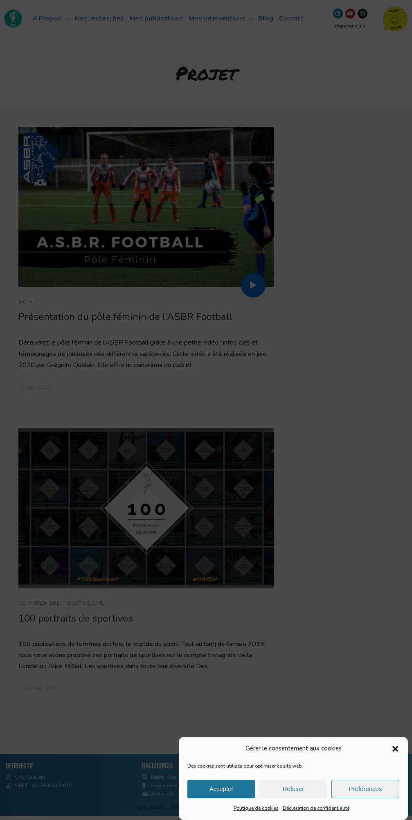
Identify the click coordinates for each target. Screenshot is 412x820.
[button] (395, 753)
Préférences (365, 793)
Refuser (293, 793)
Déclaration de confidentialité (316, 812)
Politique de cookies (256, 812)
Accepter (221, 793)
